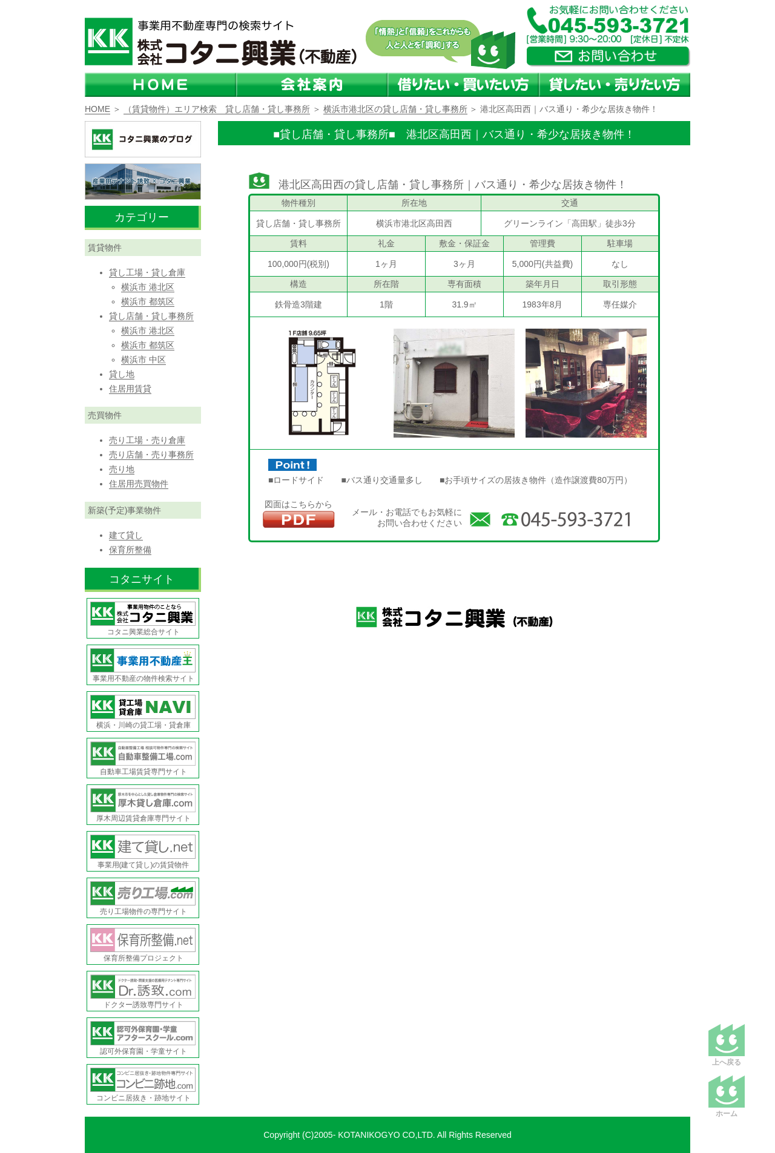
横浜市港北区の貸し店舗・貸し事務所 (395, 109)
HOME (97, 109)
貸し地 (121, 374)
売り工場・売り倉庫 (147, 440)
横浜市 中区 (143, 359)
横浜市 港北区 (147, 287)
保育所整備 (130, 549)
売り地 (121, 469)
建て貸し (126, 535)
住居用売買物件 (138, 483)
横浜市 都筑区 (147, 301)
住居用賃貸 (130, 388)
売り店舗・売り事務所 (151, 454)
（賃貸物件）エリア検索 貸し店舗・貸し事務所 (217, 109)
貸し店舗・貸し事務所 (151, 316)
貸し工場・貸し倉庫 (147, 272)
